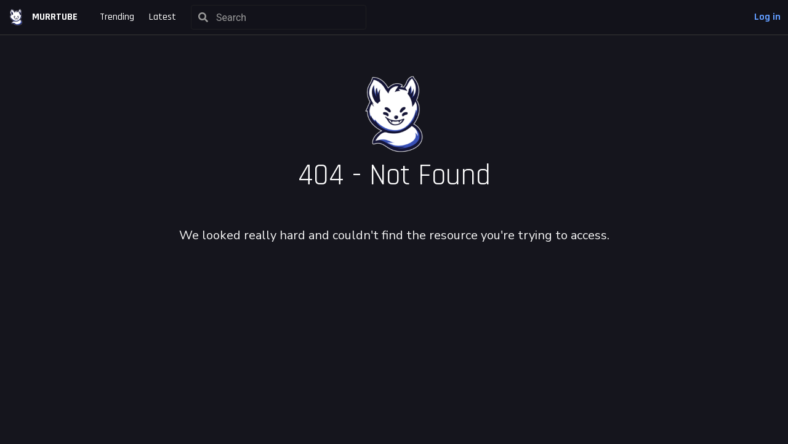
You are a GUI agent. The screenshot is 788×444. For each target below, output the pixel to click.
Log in (767, 16)
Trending (117, 16)
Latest (162, 16)
